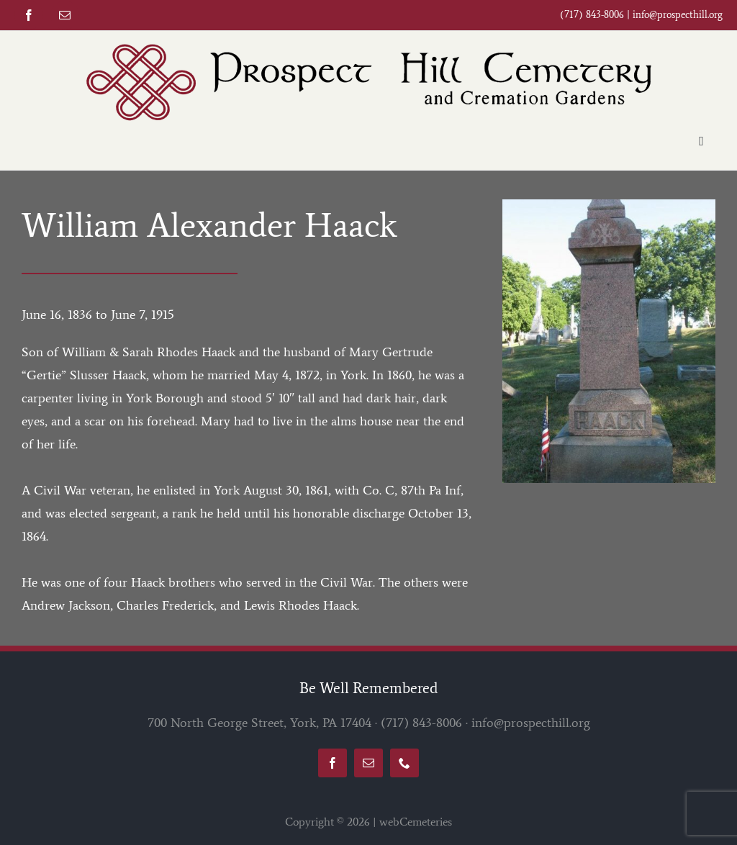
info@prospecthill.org (678, 15)
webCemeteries (415, 821)
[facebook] (28, 15)
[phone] (404, 763)
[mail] (64, 15)
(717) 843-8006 (421, 723)
